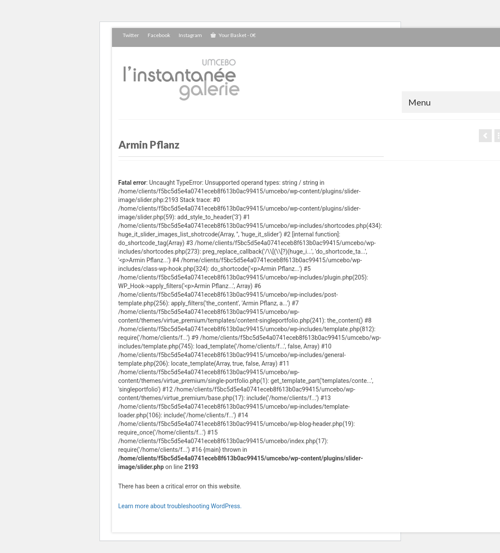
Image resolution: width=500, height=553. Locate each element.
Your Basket (233, 35)
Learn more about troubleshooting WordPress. (180, 506)
